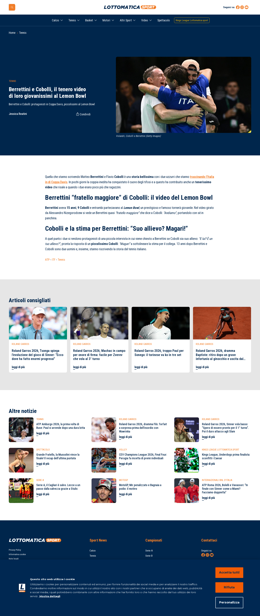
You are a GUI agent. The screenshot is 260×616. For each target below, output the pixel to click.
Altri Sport (126, 20)
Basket (89, 20)
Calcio (55, 20)
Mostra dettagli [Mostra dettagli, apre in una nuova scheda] (49, 596)
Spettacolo (163, 20)
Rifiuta (229, 587)
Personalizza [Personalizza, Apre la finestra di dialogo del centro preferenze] (229, 602)
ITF (53, 259)
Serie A (149, 550)
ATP (47, 259)
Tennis (72, 20)
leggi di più (18, 367)
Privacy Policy (15, 550)
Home (12, 32)
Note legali (14, 558)
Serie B (149, 555)
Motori (106, 20)
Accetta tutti (229, 572)
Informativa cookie (17, 554)
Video (144, 20)
